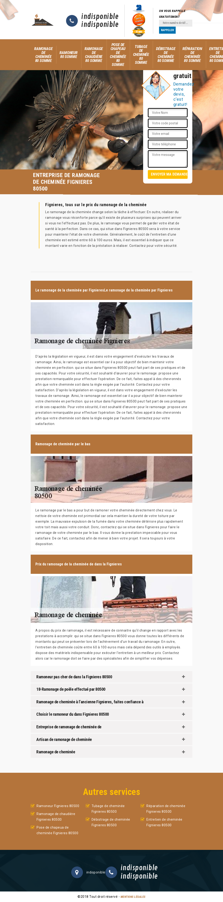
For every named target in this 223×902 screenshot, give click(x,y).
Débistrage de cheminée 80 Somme (165, 54)
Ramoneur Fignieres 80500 (58, 806)
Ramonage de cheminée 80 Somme (43, 54)
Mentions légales (133, 896)
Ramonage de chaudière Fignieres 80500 (56, 816)
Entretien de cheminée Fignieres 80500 (164, 822)
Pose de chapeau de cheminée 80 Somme (118, 54)
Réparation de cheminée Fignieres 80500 (165, 808)
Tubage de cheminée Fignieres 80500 (108, 808)
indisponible (100, 17)
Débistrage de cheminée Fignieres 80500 (111, 822)
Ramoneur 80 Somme (68, 54)
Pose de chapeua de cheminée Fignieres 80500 (57, 830)
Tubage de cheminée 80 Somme (141, 54)
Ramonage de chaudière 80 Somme (94, 54)
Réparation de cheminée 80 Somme (192, 54)
